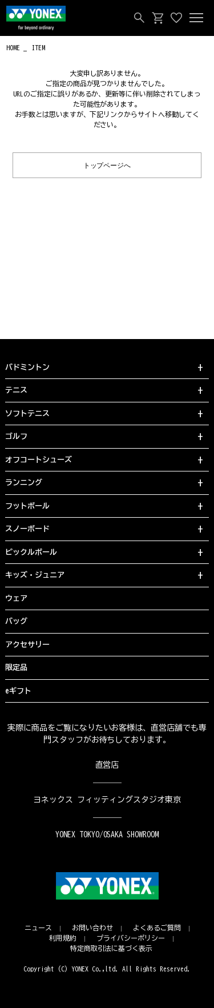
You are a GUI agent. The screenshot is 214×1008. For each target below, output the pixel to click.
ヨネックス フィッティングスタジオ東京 (107, 800)
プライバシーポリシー (130, 937)
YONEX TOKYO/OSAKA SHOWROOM (107, 834)
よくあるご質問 (157, 927)
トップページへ (107, 165)
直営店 (107, 765)
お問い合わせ (92, 927)
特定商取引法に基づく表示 (111, 948)
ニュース (38, 927)
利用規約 (62, 937)
